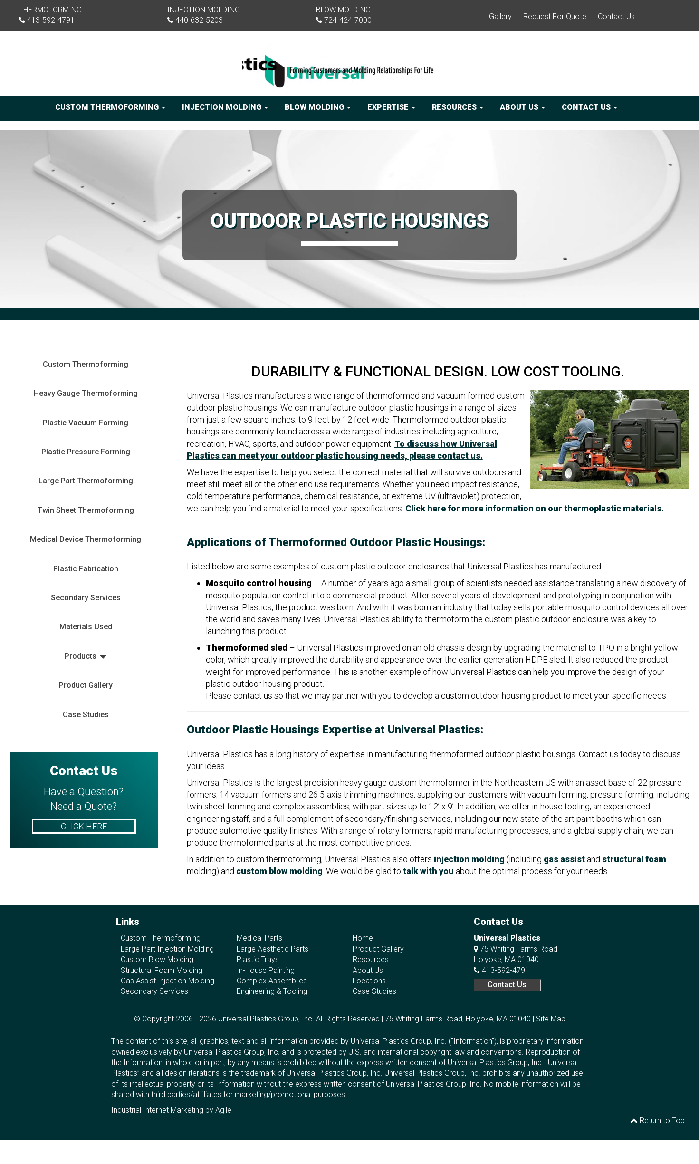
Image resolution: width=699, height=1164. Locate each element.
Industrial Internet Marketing (157, 1110)
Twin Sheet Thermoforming (86, 510)
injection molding (469, 859)
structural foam (634, 859)
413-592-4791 (51, 20)
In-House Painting (266, 970)
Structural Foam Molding (161, 970)
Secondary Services (86, 597)
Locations (369, 980)
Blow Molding (318, 107)
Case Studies (86, 714)
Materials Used (85, 626)
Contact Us (616, 16)
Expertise (391, 107)
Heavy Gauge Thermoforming (86, 393)
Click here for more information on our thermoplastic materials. (534, 508)
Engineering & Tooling (272, 991)
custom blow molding (279, 871)
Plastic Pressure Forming (85, 451)
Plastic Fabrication (85, 568)
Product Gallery (86, 685)
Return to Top (657, 1120)
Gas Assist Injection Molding (167, 980)
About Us (522, 107)
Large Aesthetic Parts (272, 948)
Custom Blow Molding (157, 959)
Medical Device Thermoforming (85, 539)
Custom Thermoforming (110, 107)
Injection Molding (225, 107)
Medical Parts (259, 938)
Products (80, 656)
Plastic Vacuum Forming (85, 422)
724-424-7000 (348, 20)
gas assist (564, 859)
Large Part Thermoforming (85, 480)
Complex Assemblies (272, 980)
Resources (457, 107)
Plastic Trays (258, 959)
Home (363, 938)
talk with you (428, 871)
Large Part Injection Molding (167, 948)
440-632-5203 (199, 20)
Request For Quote (554, 16)
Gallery (500, 16)
